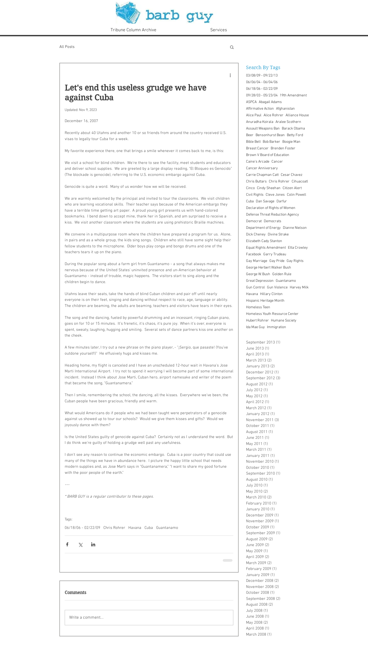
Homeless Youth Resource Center (272, 314)
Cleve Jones (275, 195)
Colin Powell (296, 195)
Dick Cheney (256, 234)
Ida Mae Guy (255, 327)
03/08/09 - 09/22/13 (262, 75)
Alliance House (297, 115)
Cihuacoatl (300, 181)
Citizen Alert (292, 188)
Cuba (148, 527)
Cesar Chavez (292, 175)
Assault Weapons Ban (263, 128)
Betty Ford (295, 135)
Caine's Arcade (257, 161)
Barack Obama (293, 128)
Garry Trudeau (274, 254)
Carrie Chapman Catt (262, 175)
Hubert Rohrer (257, 320)
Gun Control (255, 287)
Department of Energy (263, 228)
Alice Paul (253, 115)
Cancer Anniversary (262, 168)
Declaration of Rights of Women (270, 208)
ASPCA (251, 102)
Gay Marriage (256, 261)
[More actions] (230, 75)
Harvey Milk (299, 287)
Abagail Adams (270, 102)
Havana (134, 527)
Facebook (253, 254)
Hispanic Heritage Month (265, 300)
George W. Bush (258, 274)
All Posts (67, 46)
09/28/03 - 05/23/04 (262, 95)
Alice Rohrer (273, 115)
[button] (231, 47)
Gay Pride (276, 261)
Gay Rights (295, 261)
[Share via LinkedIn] (93, 544)
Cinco (250, 188)
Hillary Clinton (271, 294)
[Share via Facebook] (67, 544)
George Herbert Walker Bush (268, 267)
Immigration (276, 327)
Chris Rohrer (114, 527)
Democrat (254, 221)
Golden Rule (281, 274)
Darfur (282, 201)
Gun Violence (277, 287)
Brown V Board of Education (267, 155)
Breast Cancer (257, 148)
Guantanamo (167, 527)
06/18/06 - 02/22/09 (82, 527)
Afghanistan (285, 108)
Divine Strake (278, 234)
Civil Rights (255, 195)
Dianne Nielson (295, 228)
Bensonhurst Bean (270, 135)
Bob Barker (271, 142)
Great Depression (260, 281)
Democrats (272, 221)
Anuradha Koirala (259, 122)
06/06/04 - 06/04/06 (262, 82)
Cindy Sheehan (269, 188)
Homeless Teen (258, 307)
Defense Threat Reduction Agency (272, 214)
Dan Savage (265, 201)
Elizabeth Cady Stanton (264, 241)
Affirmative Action (260, 108)
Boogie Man (291, 142)
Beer (249, 135)
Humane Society (283, 320)
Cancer (277, 161)
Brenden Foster (283, 148)
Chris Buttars (256, 181)
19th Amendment (293, 95)
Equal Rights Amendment (266, 248)
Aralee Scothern (288, 122)
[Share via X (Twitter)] (80, 544)
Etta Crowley (298, 248)
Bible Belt (253, 142)
